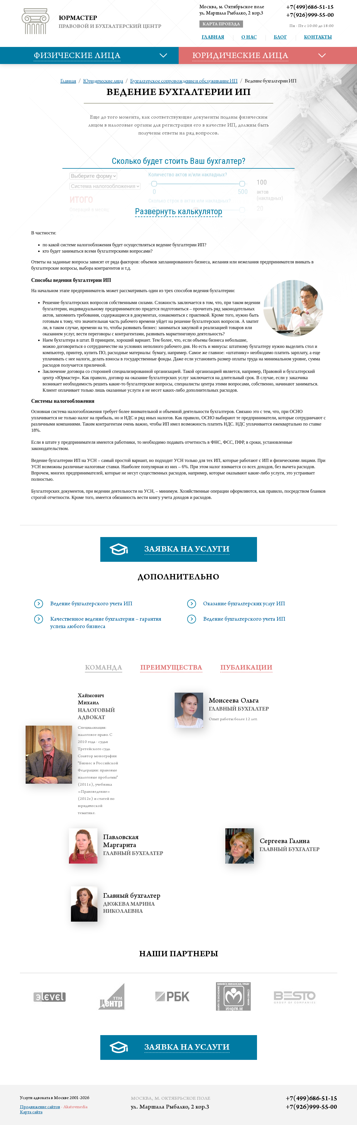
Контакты (318, 37)
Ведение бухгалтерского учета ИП (91, 604)
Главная (213, 37)
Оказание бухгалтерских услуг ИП (244, 604)
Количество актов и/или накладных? (187, 174)
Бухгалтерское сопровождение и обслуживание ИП (184, 81)
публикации (246, 668)
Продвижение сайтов (40, 1107)
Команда (103, 668)
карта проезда (221, 24)
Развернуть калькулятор (178, 211)
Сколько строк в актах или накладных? (189, 201)
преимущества (171, 668)
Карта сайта (31, 1112)
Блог (280, 37)
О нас (249, 37)
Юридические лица (103, 81)
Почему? (87, 217)
